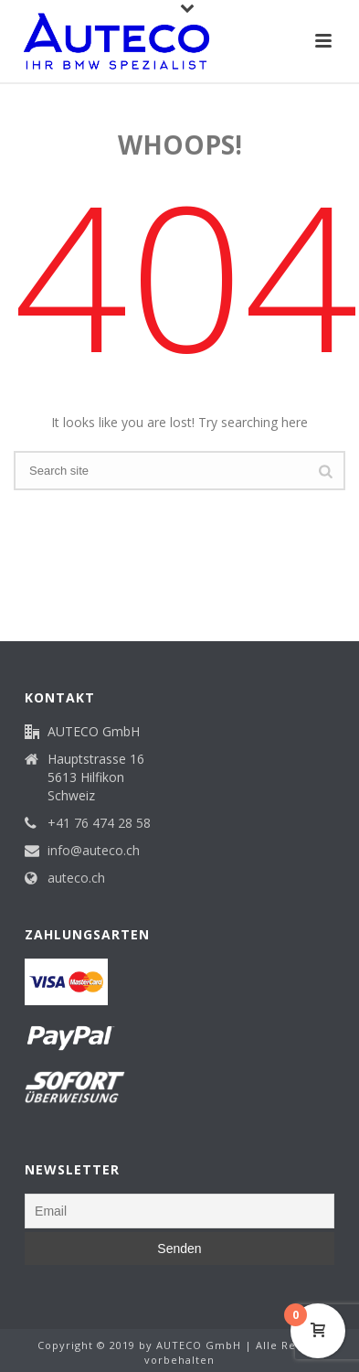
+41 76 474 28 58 (99, 823)
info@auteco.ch (94, 850)
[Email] (179, 1211)
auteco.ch (76, 878)
